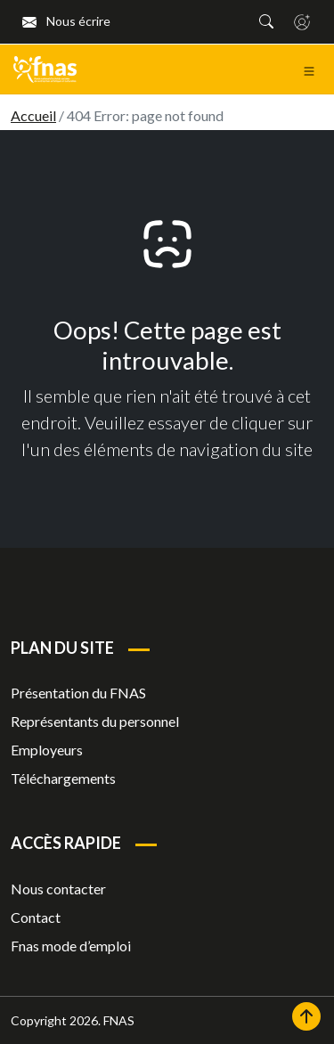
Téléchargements (63, 778)
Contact (36, 917)
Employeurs (47, 749)
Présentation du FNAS (78, 692)
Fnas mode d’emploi (71, 945)
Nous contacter (58, 888)
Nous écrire (66, 21)
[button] (266, 21)
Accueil (33, 115)
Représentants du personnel (95, 721)
